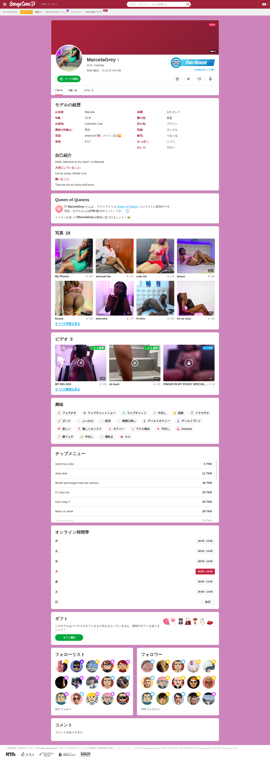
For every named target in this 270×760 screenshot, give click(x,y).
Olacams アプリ (94, 11)
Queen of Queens (128, 206)
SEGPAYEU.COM (105, 748)
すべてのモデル (10, 12)
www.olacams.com (48, 748)
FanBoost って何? (204, 69)
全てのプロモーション (57, 11)
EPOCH (93, 748)
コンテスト (76, 12)
